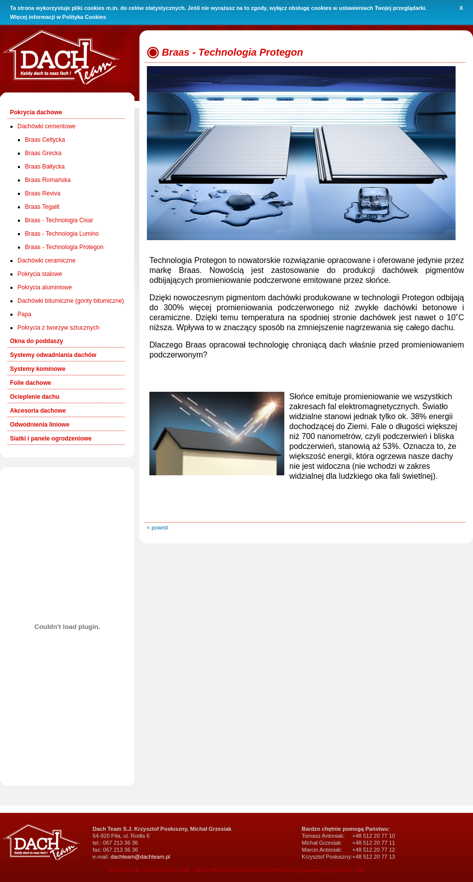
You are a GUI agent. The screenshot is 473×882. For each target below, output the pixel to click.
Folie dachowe (30, 382)
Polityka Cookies (84, 17)
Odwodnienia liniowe (39, 424)
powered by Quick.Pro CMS (333, 870)
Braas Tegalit (42, 206)
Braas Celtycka (45, 139)
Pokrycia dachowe (36, 112)
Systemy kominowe (37, 368)
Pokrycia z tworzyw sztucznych (58, 327)
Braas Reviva (42, 193)
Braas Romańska (48, 179)
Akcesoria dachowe (38, 410)
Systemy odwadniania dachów (53, 355)
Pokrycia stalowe (39, 273)
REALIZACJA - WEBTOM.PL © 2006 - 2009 (157, 870)
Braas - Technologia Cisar (59, 220)
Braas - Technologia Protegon (64, 247)
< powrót (157, 527)
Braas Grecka (43, 153)
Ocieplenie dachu (34, 396)
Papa (24, 314)
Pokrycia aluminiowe (44, 287)
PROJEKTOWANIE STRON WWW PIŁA (254, 870)
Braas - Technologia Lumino (62, 233)
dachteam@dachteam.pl (140, 857)
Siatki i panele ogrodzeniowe (51, 438)
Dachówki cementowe (46, 126)
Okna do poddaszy (36, 341)
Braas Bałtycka (45, 166)
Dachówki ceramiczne (46, 260)
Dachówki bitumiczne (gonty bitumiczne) (70, 300)
